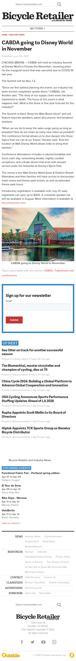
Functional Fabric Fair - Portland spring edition (31, 473)
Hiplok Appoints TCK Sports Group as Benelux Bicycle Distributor (36, 430)
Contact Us (50, 577)
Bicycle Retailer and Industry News (30, 460)
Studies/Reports (33, 546)
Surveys (29, 551)
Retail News (49, 541)
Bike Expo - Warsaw (14, 498)
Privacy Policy (63, 556)
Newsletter (45, 593)
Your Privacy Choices (58, 562)
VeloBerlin (8, 510)
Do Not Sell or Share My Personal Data (46, 567)
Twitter (33, 642)
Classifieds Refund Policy (38, 556)
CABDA (48, 270)
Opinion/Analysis (53, 536)
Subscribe (30, 593)
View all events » (11, 523)
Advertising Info (33, 587)
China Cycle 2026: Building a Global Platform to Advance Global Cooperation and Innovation (37, 383)
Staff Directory (32, 577)
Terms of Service (34, 562)
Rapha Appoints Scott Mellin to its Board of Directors (34, 414)
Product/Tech (32, 541)
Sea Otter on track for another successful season (32, 352)
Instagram (54, 642)
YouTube (43, 642)
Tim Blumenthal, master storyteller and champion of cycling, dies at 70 (31, 367)
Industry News (17, 35)
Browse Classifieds (35, 582)
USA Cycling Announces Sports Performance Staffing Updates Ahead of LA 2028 (35, 398)
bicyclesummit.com (13, 203)
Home (4, 35)
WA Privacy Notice (34, 572)
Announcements (21, 390)
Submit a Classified (59, 582)
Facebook (22, 642)
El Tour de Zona (11, 485)
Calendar (42, 551)
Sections (38, 28)
